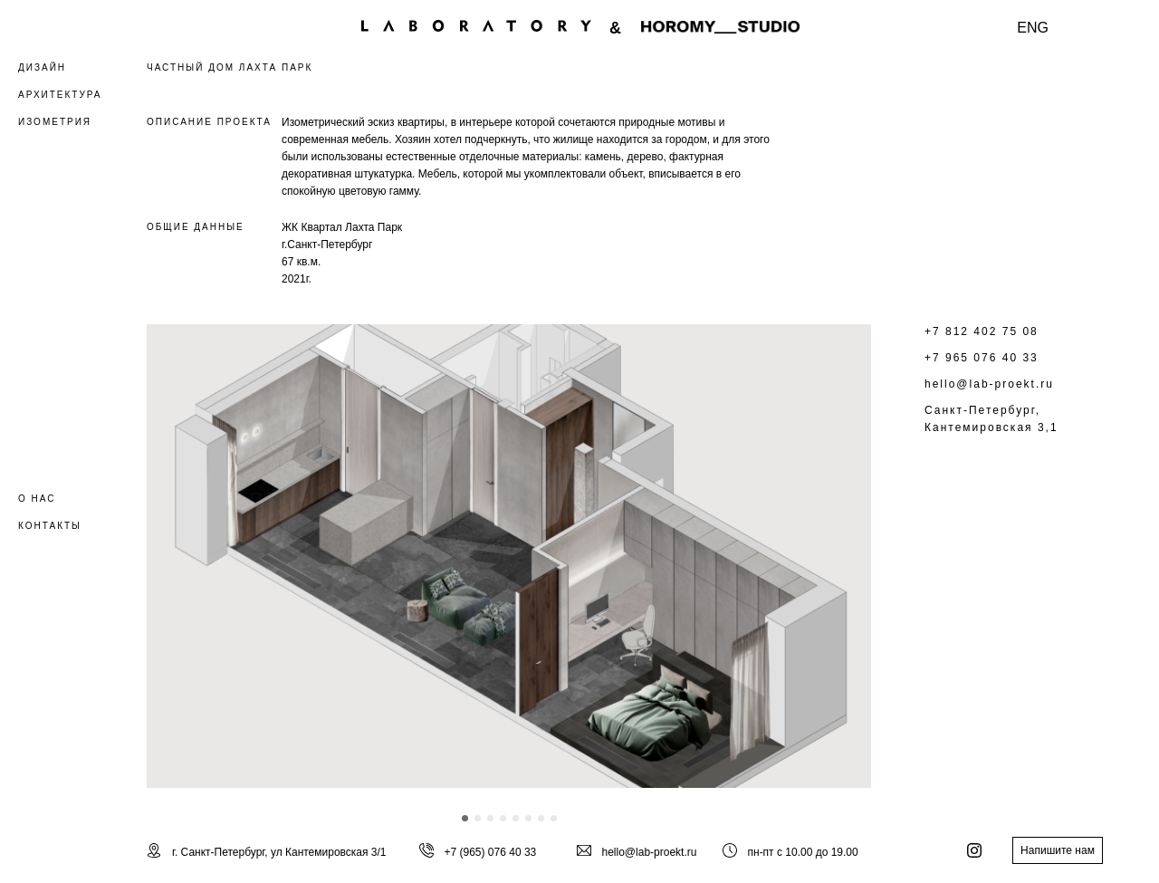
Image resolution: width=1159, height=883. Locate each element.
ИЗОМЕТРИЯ (54, 122)
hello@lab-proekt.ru (989, 384)
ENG (1033, 27)
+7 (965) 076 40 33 (491, 852)
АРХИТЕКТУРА (59, 95)
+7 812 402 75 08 (981, 331)
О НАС (36, 499)
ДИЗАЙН (42, 67)
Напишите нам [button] (1057, 850)
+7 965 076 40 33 (981, 357)
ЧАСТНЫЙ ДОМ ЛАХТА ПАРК (229, 67)
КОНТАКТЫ (49, 526)
